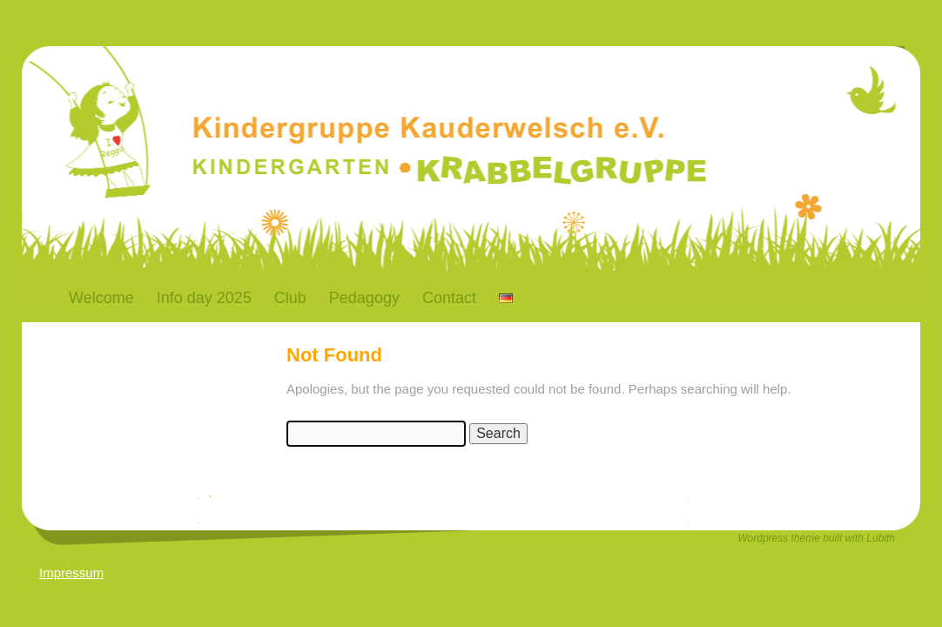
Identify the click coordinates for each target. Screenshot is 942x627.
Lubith (880, 538)
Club (290, 298)
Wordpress (764, 538)
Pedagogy (364, 298)
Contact (449, 298)
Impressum (71, 572)
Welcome (101, 298)
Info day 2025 (204, 298)
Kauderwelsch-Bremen (308, 99)
